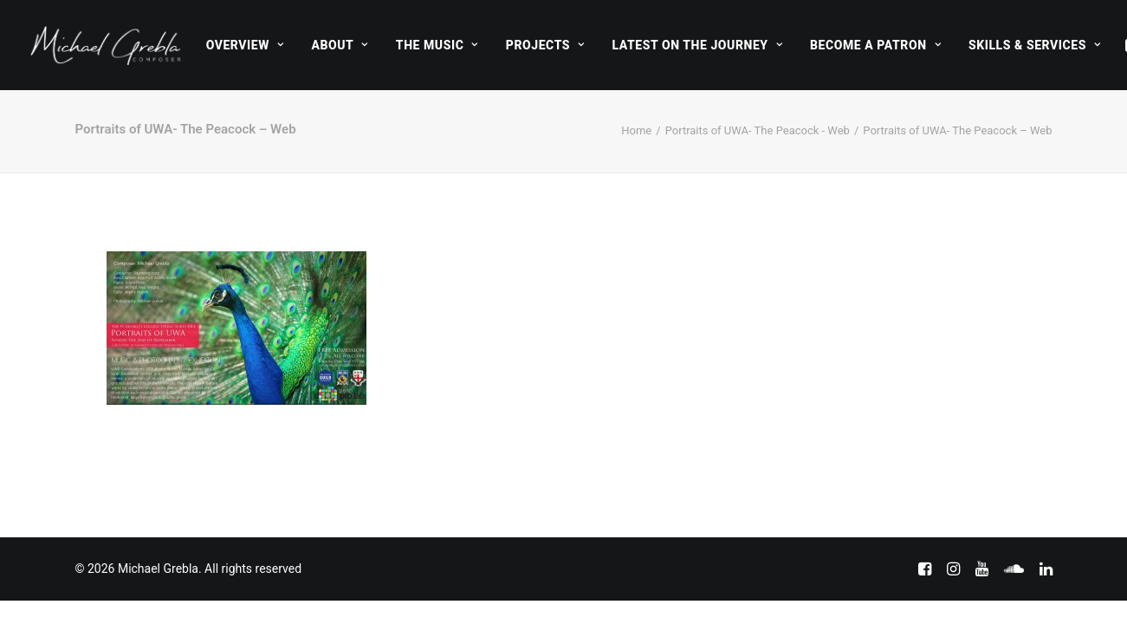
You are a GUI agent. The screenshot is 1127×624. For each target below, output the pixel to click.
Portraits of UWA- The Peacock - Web (757, 130)
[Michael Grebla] (106, 45)
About (339, 45)
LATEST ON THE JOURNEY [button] (697, 45)
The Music (437, 45)
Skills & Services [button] (1034, 45)
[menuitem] (245, 45)
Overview (245, 45)
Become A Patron (875, 45)
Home (636, 130)
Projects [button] (545, 45)
